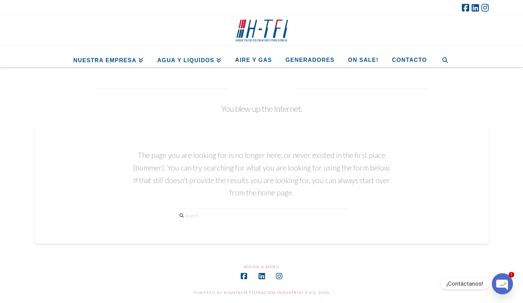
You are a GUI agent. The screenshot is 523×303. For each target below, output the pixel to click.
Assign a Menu (261, 267)
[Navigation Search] (445, 56)
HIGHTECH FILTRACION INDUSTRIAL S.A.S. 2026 (277, 292)
